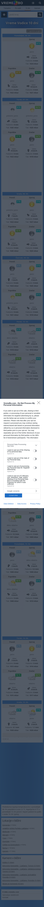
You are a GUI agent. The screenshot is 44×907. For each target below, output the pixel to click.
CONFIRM (13, 495)
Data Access (21, 504)
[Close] (39, 403)
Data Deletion (9, 504)
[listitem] (22, 445)
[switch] (35, 451)
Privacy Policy (35, 504)
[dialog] (22, 453)
